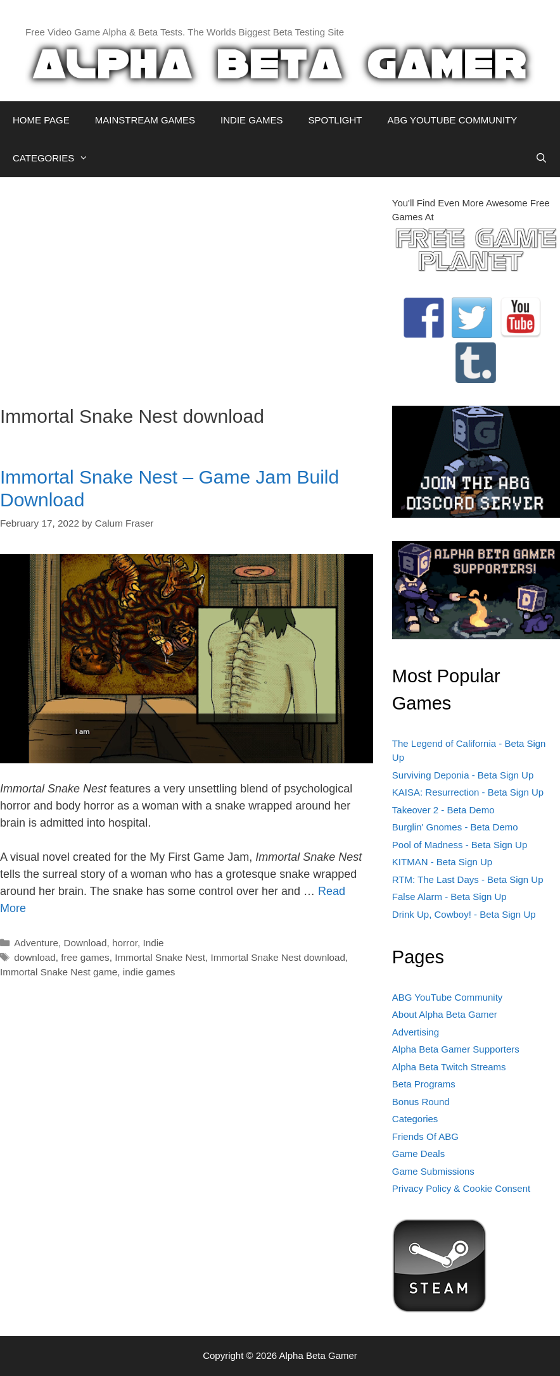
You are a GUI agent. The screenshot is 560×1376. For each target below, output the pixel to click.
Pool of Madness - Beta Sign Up (459, 844)
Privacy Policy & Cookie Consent (461, 1188)
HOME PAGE (41, 120)
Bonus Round (421, 1101)
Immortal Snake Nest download (278, 957)
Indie (153, 942)
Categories (415, 1118)
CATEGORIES (57, 158)
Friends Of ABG (425, 1136)
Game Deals (418, 1153)
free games (85, 957)
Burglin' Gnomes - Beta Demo (455, 827)
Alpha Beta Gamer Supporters (455, 1049)
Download (84, 942)
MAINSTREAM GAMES (145, 120)
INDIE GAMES (251, 120)
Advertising (415, 1032)
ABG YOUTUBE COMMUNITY (452, 120)
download (35, 957)
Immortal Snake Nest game (58, 971)
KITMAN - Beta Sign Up (442, 861)
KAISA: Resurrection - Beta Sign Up (468, 792)
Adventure (36, 942)
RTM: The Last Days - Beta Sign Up (468, 879)
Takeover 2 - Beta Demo (443, 809)
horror (124, 942)
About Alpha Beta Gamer (444, 1014)
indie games (149, 971)
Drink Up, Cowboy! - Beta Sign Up (464, 914)
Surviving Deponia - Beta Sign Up (462, 775)
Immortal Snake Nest (160, 957)
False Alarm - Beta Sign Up (449, 896)
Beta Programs (423, 1084)
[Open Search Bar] (541, 158)
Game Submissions (433, 1171)
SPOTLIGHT (335, 120)
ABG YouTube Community (447, 997)
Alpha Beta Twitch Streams (449, 1066)
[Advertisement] (186, 284)
